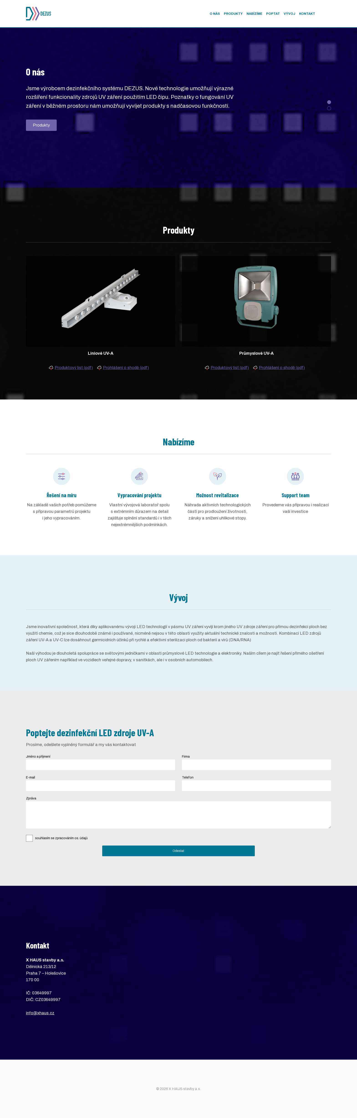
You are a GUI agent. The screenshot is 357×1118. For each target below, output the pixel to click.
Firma (186, 756)
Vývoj (289, 13)
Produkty (41, 125)
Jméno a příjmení (38, 756)
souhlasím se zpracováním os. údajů (61, 838)
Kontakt (307, 13)
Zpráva (31, 798)
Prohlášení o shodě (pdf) (126, 367)
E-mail (30, 777)
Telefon (188, 777)
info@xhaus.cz (40, 1013)
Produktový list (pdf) (74, 367)
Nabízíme (254, 13)
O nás (215, 13)
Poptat (273, 13)
